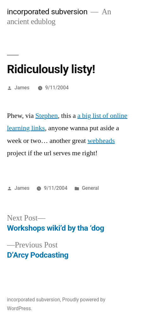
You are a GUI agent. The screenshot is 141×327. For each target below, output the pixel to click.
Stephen (46, 115)
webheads (101, 140)
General (90, 188)
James (22, 88)
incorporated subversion (47, 11)
